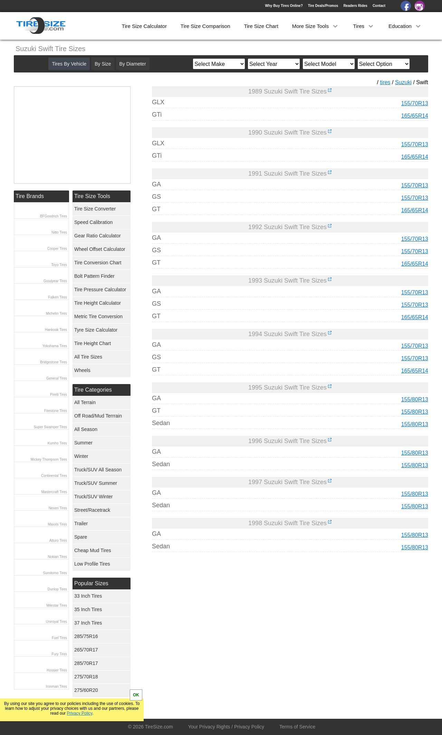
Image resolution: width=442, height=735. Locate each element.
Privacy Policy (79, 713)
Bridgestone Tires (53, 362)
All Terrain (85, 402)
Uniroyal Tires (56, 622)
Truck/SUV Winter (93, 496)
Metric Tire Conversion (98, 316)
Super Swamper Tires (50, 427)
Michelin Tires (56, 313)
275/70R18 (86, 676)
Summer (83, 442)
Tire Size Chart (261, 26)
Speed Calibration (93, 222)
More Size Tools (315, 26)
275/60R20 (86, 690)
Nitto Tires (59, 232)
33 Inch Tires (88, 596)
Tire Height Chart (92, 343)
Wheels (82, 370)
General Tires (56, 378)
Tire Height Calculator (97, 303)
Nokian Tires (57, 557)
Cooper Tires (57, 249)
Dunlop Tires (57, 589)
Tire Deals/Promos (323, 6)
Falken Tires (57, 297)
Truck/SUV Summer (95, 483)
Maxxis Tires (57, 524)
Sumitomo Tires (55, 573)
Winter (81, 456)
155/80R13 (414, 399)
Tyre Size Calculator (95, 330)
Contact (379, 6)
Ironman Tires (56, 686)
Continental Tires (54, 476)
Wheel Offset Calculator (99, 249)
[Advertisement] (277, 622)
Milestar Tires (57, 605)
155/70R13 (414, 103)
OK (136, 695)
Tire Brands (30, 196)
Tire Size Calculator (144, 26)
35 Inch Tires (88, 609)
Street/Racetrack (92, 510)
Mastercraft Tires (54, 492)
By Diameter (132, 64)
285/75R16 (86, 636)
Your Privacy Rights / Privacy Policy (226, 726)
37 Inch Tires (88, 623)
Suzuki (403, 82)
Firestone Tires (55, 411)
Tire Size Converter (95, 209)
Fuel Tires (59, 638)
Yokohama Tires (54, 346)
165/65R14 (414, 116)
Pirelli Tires (58, 394)
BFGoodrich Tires (53, 216)
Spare (80, 537)
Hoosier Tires (57, 670)
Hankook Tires (56, 330)
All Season (85, 429)
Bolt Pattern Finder (94, 276)
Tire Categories (93, 390)
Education (405, 26)
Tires (364, 26)
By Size (103, 64)
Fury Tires (59, 654)
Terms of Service (297, 726)
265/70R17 (86, 650)
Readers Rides (355, 6)
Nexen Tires (58, 508)
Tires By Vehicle (69, 64)
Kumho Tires (57, 443)
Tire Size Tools (92, 196)
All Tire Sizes (88, 357)
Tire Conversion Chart (97, 262)
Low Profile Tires (92, 564)
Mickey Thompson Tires (49, 459)
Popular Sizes (91, 583)
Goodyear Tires (55, 281)
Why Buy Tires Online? (283, 6)
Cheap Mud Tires (92, 550)
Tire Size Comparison (205, 26)
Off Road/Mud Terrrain (98, 416)
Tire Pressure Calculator (100, 289)
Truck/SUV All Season (98, 469)
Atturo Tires (58, 540)
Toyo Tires (59, 265)
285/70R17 (86, 663)
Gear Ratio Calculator (97, 235)
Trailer (81, 523)
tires (385, 82)
